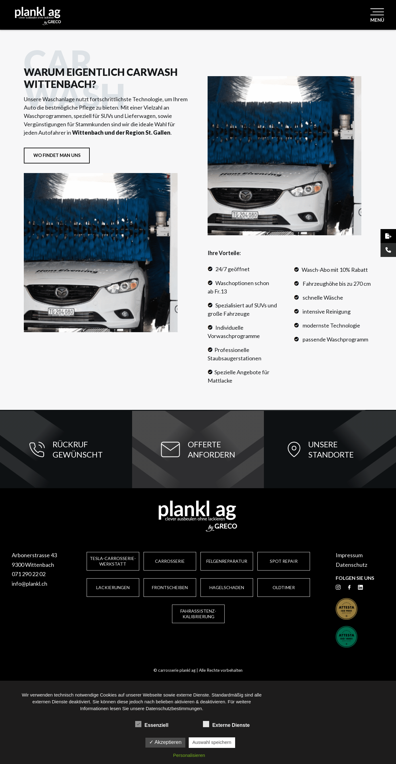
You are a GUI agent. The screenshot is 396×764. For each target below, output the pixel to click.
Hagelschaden (226, 587)
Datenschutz (351, 564)
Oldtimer (284, 587)
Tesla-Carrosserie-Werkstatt (113, 561)
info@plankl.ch (29, 583)
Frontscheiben (170, 587)
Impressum (349, 555)
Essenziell (151, 724)
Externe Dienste (226, 724)
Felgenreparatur (226, 561)
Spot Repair (284, 561)
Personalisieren (189, 755)
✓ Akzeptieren (165, 742)
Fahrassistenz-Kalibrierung (198, 613)
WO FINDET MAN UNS (56, 155)
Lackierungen (113, 587)
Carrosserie (170, 561)
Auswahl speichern (211, 742)
